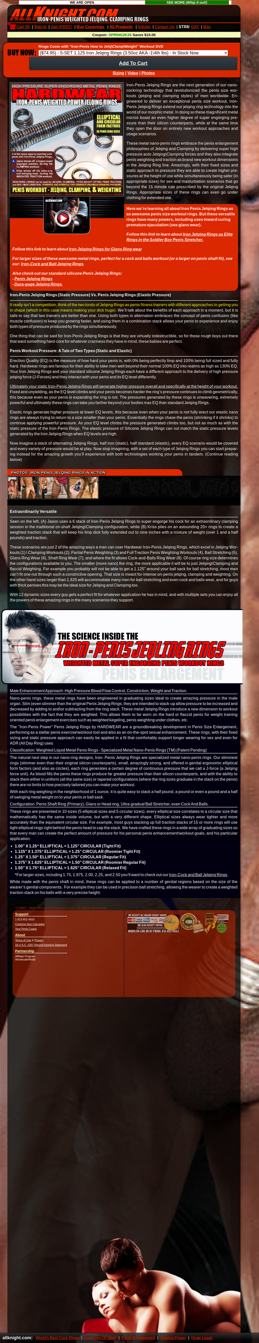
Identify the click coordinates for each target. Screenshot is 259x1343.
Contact (164, 27)
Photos (148, 77)
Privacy (39, 944)
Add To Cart (133, 67)
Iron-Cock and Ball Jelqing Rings (52, 268)
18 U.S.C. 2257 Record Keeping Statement (41, 949)
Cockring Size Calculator (30, 928)
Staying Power (173, 1338)
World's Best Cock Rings (57, 1338)
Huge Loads (202, 1338)
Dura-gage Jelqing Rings (38, 289)
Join (61, 27)
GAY (195, 27)
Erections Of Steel (100, 1338)
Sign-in (40, 27)
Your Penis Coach (26, 933)
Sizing (118, 77)
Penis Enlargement (138, 1338)
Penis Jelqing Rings (33, 283)
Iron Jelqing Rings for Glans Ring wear (105, 253)
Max (207, 27)
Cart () (20, 27)
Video (133, 77)
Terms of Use (23, 944)
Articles (144, 27)
